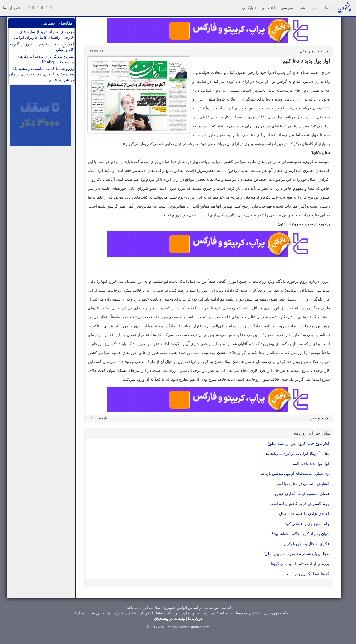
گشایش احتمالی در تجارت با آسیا (302, 484)
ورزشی (286, 8)
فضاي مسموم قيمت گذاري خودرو (301, 494)
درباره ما (11, 8)
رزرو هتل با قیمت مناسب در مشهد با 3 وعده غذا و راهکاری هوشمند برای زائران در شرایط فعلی (41, 74)
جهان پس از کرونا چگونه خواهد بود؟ (300, 534)
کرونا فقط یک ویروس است (306, 574)
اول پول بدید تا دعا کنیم (310, 464)
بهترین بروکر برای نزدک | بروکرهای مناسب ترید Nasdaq (45, 59)
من (313, 8)
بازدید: (102, 418)
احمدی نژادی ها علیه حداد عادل (304, 514)
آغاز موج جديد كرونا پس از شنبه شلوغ (298, 443)
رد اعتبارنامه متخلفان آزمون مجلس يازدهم (295, 474)
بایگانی (249, 8)
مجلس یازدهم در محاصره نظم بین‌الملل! (296, 554)
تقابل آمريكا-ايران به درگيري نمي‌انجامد (297, 454)
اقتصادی (268, 8)
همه (302, 8)
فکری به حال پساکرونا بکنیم (306, 544)
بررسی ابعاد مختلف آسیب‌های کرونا (300, 564)
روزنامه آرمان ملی (315, 51)
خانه (326, 8)
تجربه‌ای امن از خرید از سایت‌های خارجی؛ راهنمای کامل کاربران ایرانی (44, 35)
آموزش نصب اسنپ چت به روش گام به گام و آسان (42, 47)
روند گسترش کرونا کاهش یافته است (299, 504)
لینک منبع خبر (321, 418)
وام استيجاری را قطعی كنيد (307, 524)
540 (92, 418)
